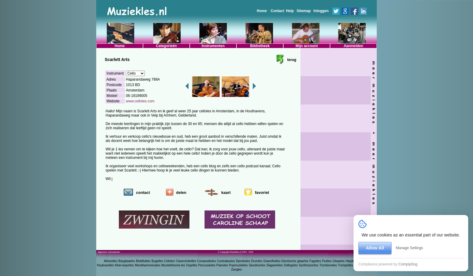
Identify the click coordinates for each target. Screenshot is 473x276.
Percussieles (206, 265)
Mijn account (307, 46)
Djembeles (243, 261)
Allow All (375, 248)
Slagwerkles (274, 265)
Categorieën (166, 46)
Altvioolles (110, 261)
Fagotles (315, 261)
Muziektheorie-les (173, 265)
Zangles (236, 269)
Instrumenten (213, 46)
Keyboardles (105, 265)
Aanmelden (353, 46)
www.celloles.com (140, 101)
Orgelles (191, 265)
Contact (277, 11)
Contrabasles (226, 261)
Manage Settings (409, 248)
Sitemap (304, 11)
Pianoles (222, 265)
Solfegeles (291, 265)
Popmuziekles (238, 265)
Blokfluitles (143, 261)
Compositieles (206, 261)
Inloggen (321, 11)
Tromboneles (328, 265)
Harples (351, 261)
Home (262, 11)
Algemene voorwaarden (109, 252)
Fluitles (327, 261)
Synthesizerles (308, 265)
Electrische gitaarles (294, 261)
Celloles (169, 261)
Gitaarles (339, 261)
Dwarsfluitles (272, 261)
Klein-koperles (124, 265)
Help (290, 11)
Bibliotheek (260, 46)
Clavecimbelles (186, 261)
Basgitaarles (127, 261)
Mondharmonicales (147, 265)
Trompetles (345, 265)
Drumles (256, 261)
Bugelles (157, 261)
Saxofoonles (257, 265)
